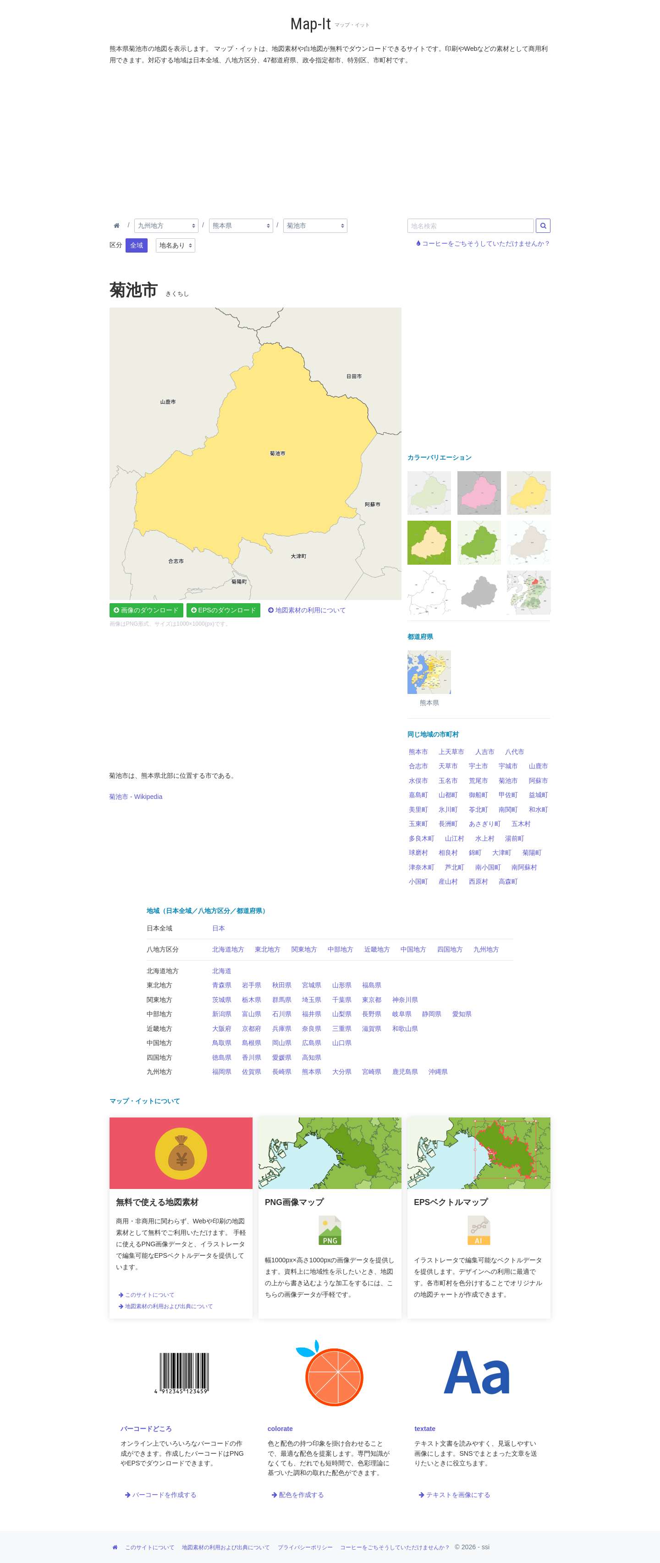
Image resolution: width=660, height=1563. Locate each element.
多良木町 (421, 838)
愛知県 (462, 1014)
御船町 (478, 794)
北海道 (221, 970)
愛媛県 (282, 1057)
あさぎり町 (485, 823)
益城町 (538, 794)
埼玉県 (311, 999)
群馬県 (282, 999)
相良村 (448, 852)
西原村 (478, 881)
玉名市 (448, 780)
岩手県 (251, 985)
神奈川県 (405, 999)
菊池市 (508, 780)
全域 (136, 245)
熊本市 (418, 751)
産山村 (448, 881)
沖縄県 (438, 1071)
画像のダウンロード (146, 610)
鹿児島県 (405, 1071)
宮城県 (311, 985)
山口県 (342, 1042)
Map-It (310, 24)
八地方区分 (163, 949)
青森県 (221, 985)
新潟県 (221, 1014)
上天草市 (451, 751)
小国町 (418, 881)
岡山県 (282, 1042)
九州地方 (486, 949)
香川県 (251, 1057)
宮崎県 (371, 1071)
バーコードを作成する (161, 1494)
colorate (280, 1428)
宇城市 (508, 766)
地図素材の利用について (307, 610)
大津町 (502, 852)
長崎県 (282, 1071)
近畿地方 (377, 949)
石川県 (282, 1014)
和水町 (538, 809)
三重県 (342, 1028)
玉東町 (418, 823)
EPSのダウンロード (223, 610)
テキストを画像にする (454, 1494)
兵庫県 (282, 1028)
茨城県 (221, 999)
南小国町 (488, 867)
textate (424, 1428)
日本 (218, 928)
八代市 (514, 751)
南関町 (508, 809)
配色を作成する (298, 1494)
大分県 (342, 1071)
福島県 (371, 985)
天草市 (448, 766)
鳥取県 (221, 1042)
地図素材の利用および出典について (166, 1306)
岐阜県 (402, 1014)
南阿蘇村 (524, 867)
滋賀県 (371, 1028)
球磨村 (418, 852)
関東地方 (304, 949)
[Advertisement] (330, 140)
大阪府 (221, 1028)
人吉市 (485, 751)
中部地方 (340, 949)
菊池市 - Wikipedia (135, 796)
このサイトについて (147, 1295)
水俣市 (418, 780)
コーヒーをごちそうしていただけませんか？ (483, 243)
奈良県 (311, 1028)
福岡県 (221, 1071)
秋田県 (282, 985)
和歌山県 (405, 1028)
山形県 (342, 985)
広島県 (311, 1042)
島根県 (251, 1042)
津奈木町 (421, 867)
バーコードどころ (146, 1428)
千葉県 (342, 999)
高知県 (311, 1057)
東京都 (371, 999)
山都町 (448, 794)
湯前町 (514, 838)
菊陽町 (532, 852)
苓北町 (478, 809)
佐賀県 (251, 1071)
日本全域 (159, 928)
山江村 (454, 838)
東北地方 (267, 949)
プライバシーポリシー (305, 1547)
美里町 (418, 809)
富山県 (251, 1014)
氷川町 (448, 809)
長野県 (371, 1014)
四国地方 (450, 949)
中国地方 (413, 949)
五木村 (521, 823)
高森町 (508, 881)
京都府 (251, 1028)
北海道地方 (228, 949)
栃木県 (251, 999)
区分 (116, 244)
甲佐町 (508, 794)
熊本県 (311, 1071)
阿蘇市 (538, 780)
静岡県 (431, 1014)
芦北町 (454, 867)
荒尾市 (478, 780)
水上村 (485, 838)
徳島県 (221, 1057)
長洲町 (448, 823)
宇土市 (478, 766)
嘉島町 (418, 794)
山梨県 (342, 1014)
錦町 (475, 852)
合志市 (418, 766)
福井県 (311, 1014)
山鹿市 (538, 766)
